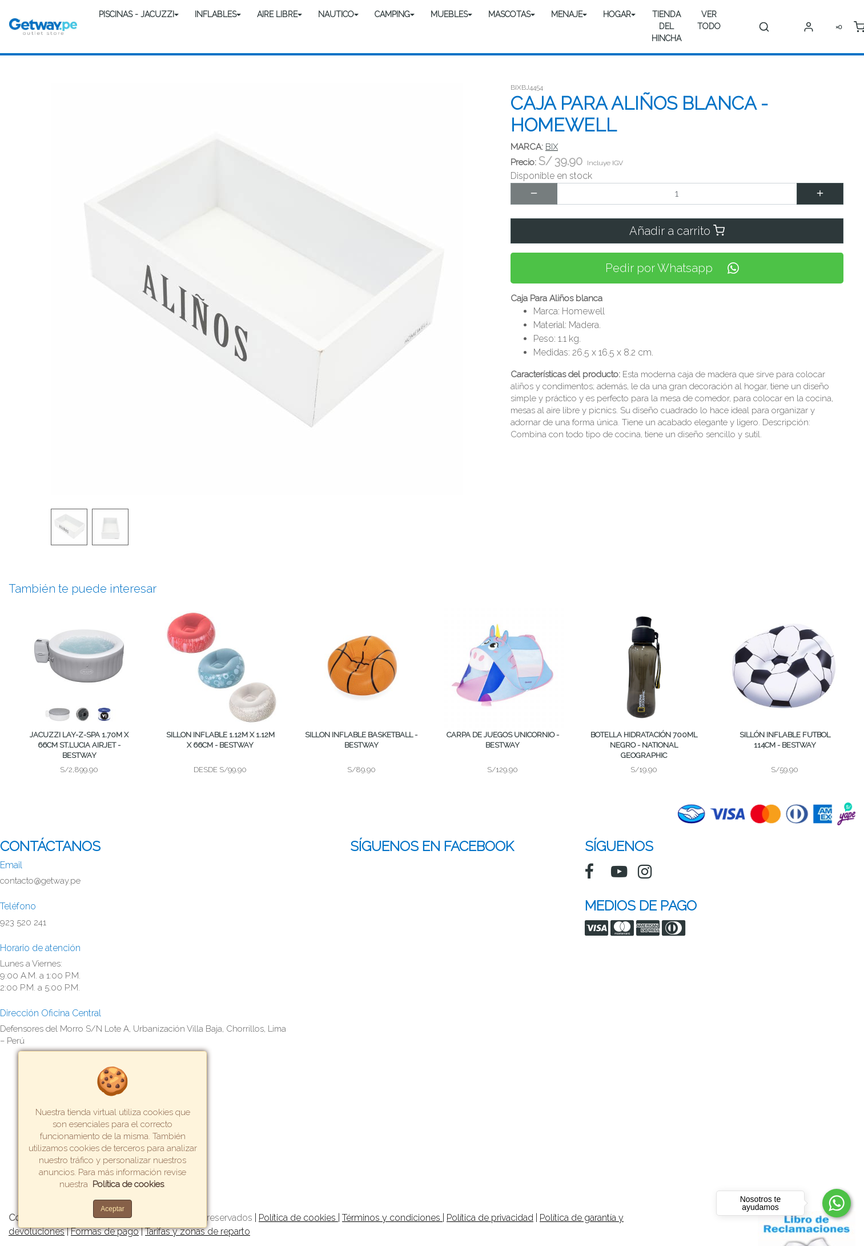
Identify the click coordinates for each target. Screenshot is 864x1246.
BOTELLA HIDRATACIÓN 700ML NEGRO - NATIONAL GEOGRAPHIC (643, 745)
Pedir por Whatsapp (676, 268)
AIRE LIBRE (277, 14)
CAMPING (392, 14)
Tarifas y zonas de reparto (197, 1231)
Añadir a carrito (677, 230)
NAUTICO (336, 14)
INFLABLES (215, 14)
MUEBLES (449, 14)
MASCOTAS (509, 14)
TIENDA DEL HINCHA (666, 26)
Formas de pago (105, 1231)
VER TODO (709, 20)
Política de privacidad (490, 1217)
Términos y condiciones (392, 1217)
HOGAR (617, 14)
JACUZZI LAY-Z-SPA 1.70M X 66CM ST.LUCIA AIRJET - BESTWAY (79, 745)
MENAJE (566, 14)
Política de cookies (298, 1217)
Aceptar (112, 1209)
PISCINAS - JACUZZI (136, 14)
